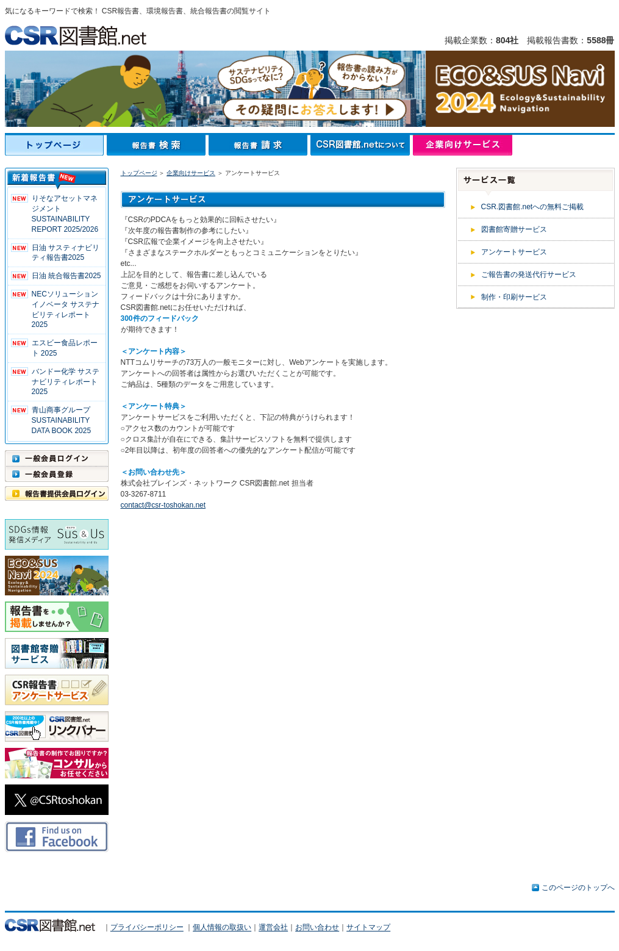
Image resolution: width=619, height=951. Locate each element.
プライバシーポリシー (147, 928)
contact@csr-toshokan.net (163, 505)
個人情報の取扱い (222, 928)
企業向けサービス (462, 145)
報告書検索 (158, 145)
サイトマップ (368, 928)
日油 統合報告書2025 (66, 275)
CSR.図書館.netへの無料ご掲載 (532, 207)
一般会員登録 (57, 474)
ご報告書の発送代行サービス (528, 274)
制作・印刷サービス (514, 297)
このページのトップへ (578, 887)
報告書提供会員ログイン (57, 493)
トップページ (56, 145)
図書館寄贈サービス (514, 229)
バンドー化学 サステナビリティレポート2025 (65, 382)
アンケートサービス (514, 252)
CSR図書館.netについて (361, 145)
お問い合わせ (317, 928)
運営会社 (273, 928)
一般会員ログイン (57, 458)
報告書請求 (259, 145)
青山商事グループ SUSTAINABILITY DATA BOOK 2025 (61, 420)
